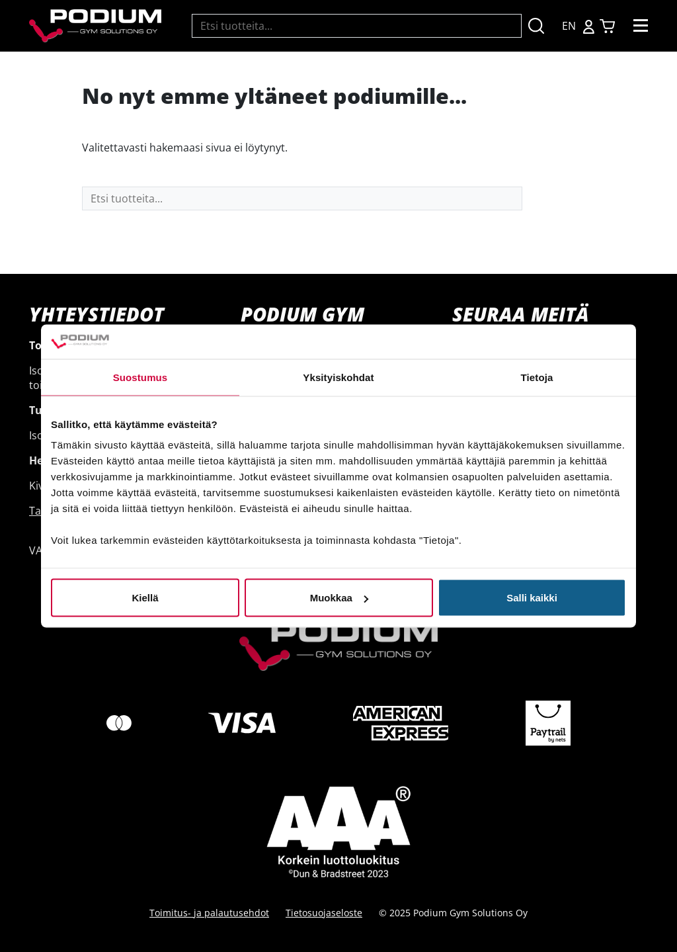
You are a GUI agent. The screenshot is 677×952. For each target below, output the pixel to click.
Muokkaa (339, 597)
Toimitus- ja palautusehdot (209, 912)
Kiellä (145, 597)
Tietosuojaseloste (324, 912)
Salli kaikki (531, 597)
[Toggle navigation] (641, 26)
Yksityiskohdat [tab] (338, 376)
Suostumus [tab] (140, 376)
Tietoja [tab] (537, 376)
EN (569, 26)
